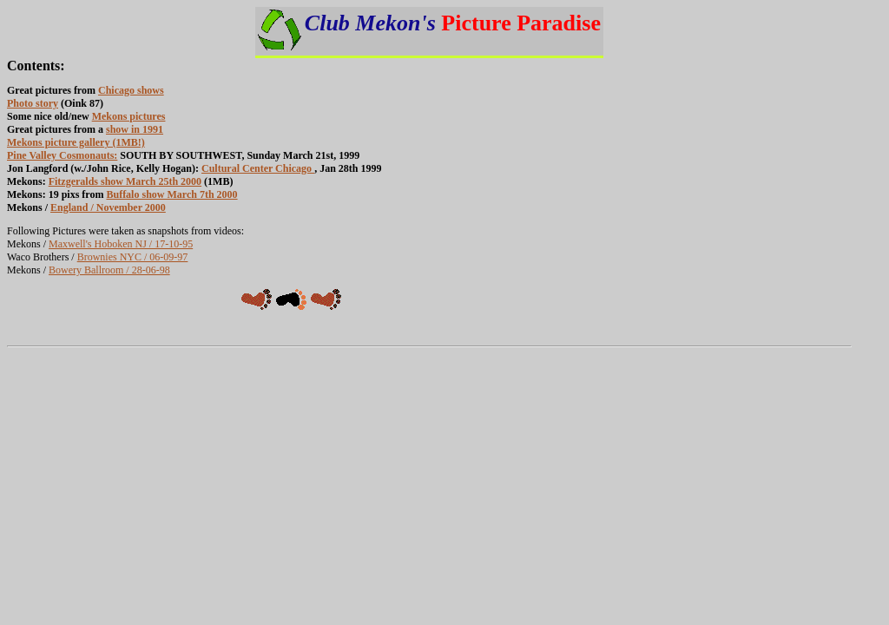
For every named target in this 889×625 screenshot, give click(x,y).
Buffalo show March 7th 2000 (171, 194)
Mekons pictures (129, 116)
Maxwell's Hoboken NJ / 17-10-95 (121, 244)
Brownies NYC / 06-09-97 (132, 257)
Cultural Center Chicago (257, 168)
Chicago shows (131, 90)
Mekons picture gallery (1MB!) (76, 142)
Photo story (32, 103)
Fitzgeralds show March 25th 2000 (125, 181)
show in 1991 (134, 129)
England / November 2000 (108, 207)
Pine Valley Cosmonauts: (62, 155)
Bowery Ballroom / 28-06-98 (109, 270)
